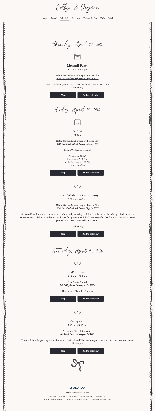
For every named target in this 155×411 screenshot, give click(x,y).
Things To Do (90, 18)
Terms (109, 399)
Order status (74, 396)
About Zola (52, 396)
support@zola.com (87, 396)
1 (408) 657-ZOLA (100, 396)
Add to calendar (91, 95)
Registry (76, 18)
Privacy (103, 399)
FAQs (102, 18)
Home (45, 18)
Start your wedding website (53, 399)
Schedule (64, 18)
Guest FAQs (63, 396)
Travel (54, 18)
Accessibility (96, 399)
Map (63, 95)
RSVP (110, 18)
